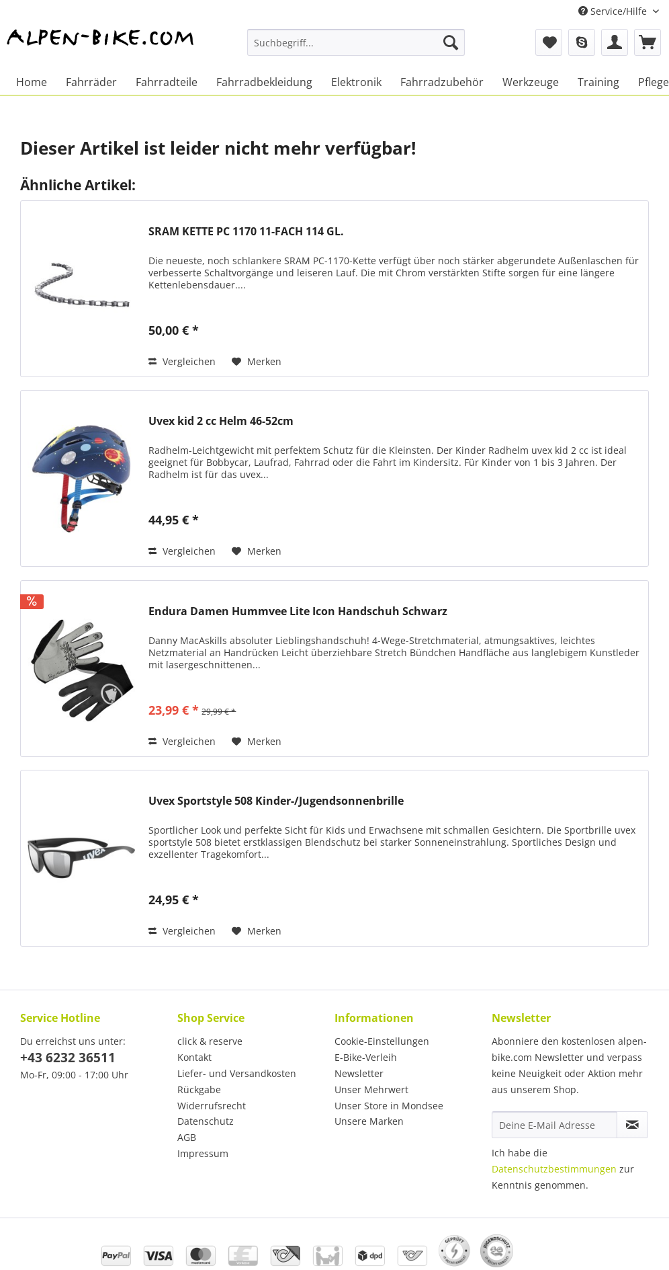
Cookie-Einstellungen (381, 1041)
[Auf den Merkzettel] (256, 362)
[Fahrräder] (91, 82)
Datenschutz (205, 1121)
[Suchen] (451, 42)
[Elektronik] (356, 82)
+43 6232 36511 (68, 1057)
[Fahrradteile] (166, 82)
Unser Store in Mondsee (388, 1105)
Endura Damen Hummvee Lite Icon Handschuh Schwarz (297, 611)
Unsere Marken (369, 1121)
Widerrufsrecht (211, 1105)
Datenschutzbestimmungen (554, 1168)
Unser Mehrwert (371, 1089)
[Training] (598, 82)
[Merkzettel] (548, 42)
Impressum (202, 1153)
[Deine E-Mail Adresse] (554, 1124)
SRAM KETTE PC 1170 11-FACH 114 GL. (246, 232)
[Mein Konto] (614, 42)
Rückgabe (199, 1089)
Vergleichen (182, 361)
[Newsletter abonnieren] (632, 1124)
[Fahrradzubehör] (442, 82)
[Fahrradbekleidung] (264, 82)
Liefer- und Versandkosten (236, 1073)
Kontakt (194, 1057)
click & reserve (209, 1041)
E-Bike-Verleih (365, 1057)
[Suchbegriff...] (356, 42)
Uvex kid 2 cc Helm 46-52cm (221, 421)
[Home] (31, 82)
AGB (186, 1137)
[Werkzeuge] (530, 82)
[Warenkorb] (647, 42)
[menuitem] (356, 49)
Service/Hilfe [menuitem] (614, 11)
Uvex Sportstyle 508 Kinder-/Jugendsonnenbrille (276, 801)
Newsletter (359, 1073)
